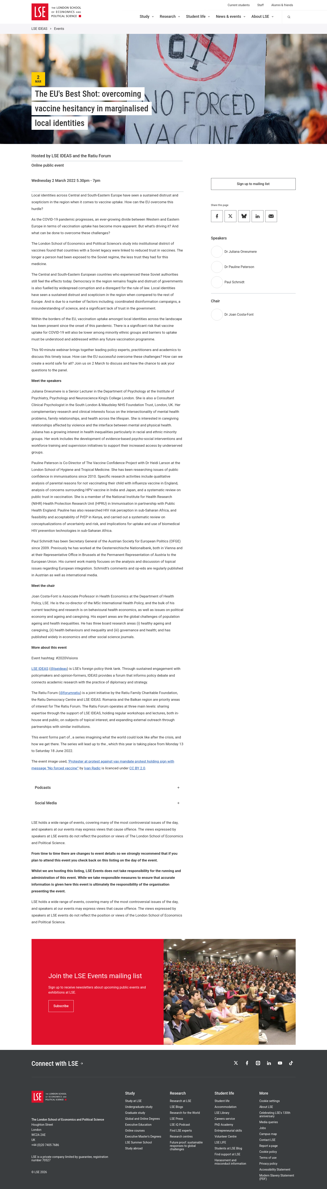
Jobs (262, 1128)
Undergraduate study (138, 1107)
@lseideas (58, 668)
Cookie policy (268, 1151)
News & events (231, 16)
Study (147, 16)
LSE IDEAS (39, 29)
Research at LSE (180, 1101)
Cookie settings (269, 1101)
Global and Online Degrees (142, 1118)
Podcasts (107, 787)
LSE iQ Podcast (180, 1124)
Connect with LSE (57, 1063)
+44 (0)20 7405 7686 (45, 1145)
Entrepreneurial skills (228, 1130)
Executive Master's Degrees (143, 1136)
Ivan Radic (92, 768)
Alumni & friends (282, 5)
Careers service (225, 1118)
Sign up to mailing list (253, 184)
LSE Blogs (176, 1107)
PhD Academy (224, 1124)
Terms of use (268, 1157)
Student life (198, 16)
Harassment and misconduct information (230, 1162)
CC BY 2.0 (137, 768)
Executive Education (138, 1124)
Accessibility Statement (274, 1169)
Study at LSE (133, 1101)
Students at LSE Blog (228, 1148)
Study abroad (133, 1148)
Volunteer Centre (226, 1136)
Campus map (268, 1134)
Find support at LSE (227, 1154)
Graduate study (135, 1112)
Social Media (107, 803)
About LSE (262, 16)
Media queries (268, 1122)
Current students (239, 5)
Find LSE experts (181, 1130)
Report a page (268, 1146)
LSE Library (222, 1112)
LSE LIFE (220, 1142)
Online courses (135, 1130)
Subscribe (61, 1006)
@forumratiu (70, 693)
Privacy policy (268, 1163)
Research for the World (185, 1112)
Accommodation (226, 1107)
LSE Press (176, 1118)
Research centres (181, 1136)
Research (170, 16)
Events (59, 29)
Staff (260, 5)
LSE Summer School (138, 1142)
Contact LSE (267, 1140)
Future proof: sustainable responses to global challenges (186, 1146)
